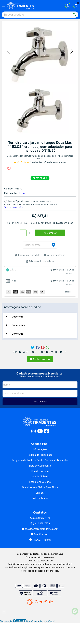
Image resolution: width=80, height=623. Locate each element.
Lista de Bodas (40, 498)
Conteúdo (17, 333)
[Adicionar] (29, 233)
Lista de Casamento (40, 465)
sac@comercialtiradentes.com (40, 529)
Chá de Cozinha (40, 471)
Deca (22, 193)
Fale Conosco (40, 534)
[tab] (40, 271)
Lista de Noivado (40, 476)
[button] (8, 51)
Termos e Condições (13, 207)
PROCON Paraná (39, 539)
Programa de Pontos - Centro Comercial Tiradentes (40, 460)
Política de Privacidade (40, 455)
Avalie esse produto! (55, 162)
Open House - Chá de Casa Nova (40, 487)
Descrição (17, 316)
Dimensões (18, 325)
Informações (40, 449)
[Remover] (17, 233)
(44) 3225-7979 (40, 518)
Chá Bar (40, 492)
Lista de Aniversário (40, 482)
